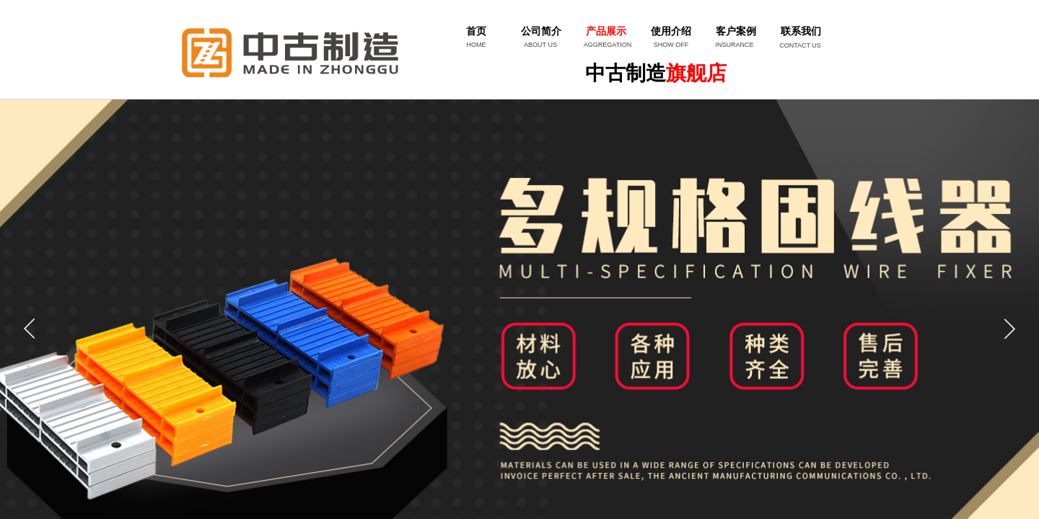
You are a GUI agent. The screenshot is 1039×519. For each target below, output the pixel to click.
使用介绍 (671, 31)
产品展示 (606, 31)
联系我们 (801, 31)
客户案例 (736, 31)
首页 (476, 31)
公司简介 (541, 31)
